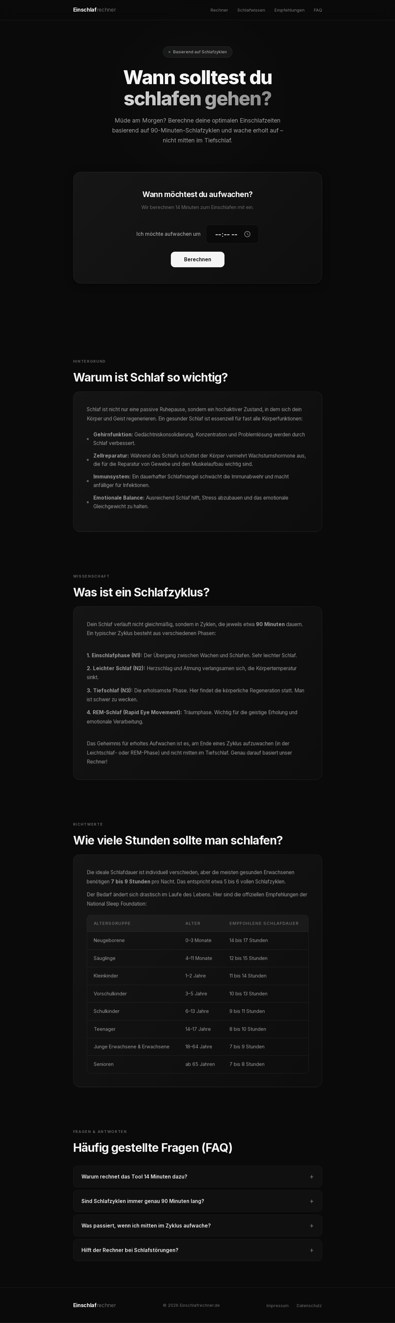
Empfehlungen (289, 10)
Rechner (219, 10)
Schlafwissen (251, 10)
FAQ (318, 10)
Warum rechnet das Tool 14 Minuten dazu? (197, 1180)
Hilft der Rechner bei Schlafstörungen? (197, 1253)
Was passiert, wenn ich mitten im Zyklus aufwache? (197, 1229)
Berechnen (197, 260)
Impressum (278, 1305)
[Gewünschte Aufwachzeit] (232, 234)
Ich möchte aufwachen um (168, 234)
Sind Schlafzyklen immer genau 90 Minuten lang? (197, 1204)
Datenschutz (309, 1305)
